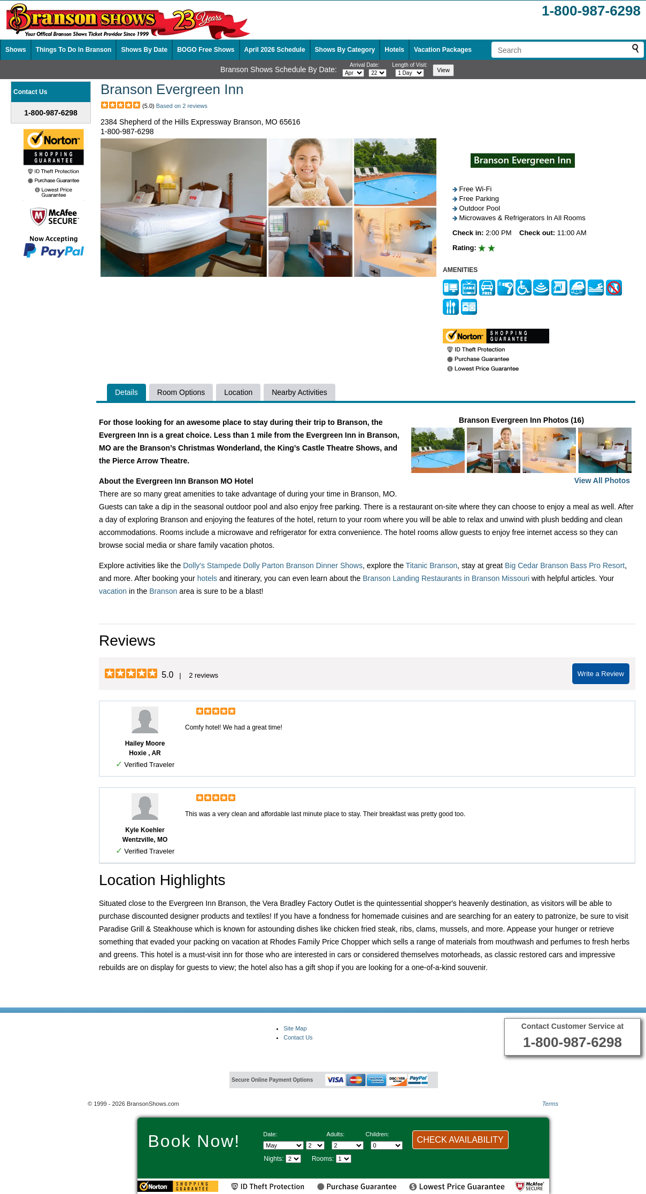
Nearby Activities (299, 392)
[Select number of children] (387, 1145)
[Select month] (353, 73)
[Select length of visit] (409, 73)
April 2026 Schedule (274, 49)
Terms (550, 1103)
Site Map (294, 1028)
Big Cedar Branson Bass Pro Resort (565, 565)
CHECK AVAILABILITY (460, 1139)
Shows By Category (345, 49)
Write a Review (601, 674)
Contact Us (297, 1037)
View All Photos (602, 480)
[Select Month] (283, 1145)
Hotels (394, 49)
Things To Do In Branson (74, 49)
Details (126, 392)
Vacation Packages (443, 49)
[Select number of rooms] (343, 1158)
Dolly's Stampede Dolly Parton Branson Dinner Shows (273, 565)
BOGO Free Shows (205, 49)
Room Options (181, 392)
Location (238, 392)
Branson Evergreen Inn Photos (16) (521, 451)
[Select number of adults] (348, 1145)
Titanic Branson (432, 565)
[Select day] (377, 73)
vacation (113, 591)
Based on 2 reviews (181, 106)
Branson (163, 591)
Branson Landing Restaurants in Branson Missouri (446, 578)
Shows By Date (144, 49)
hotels (207, 578)
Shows (15, 49)
